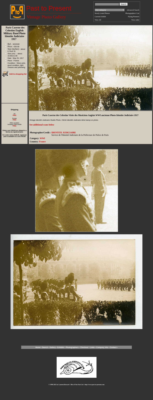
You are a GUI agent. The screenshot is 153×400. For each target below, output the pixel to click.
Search (45, 347)
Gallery (53, 347)
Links (92, 347)
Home (37, 347)
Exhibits (60, 347)
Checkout (84, 347)
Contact (113, 347)
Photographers (72, 347)
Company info (102, 347)
